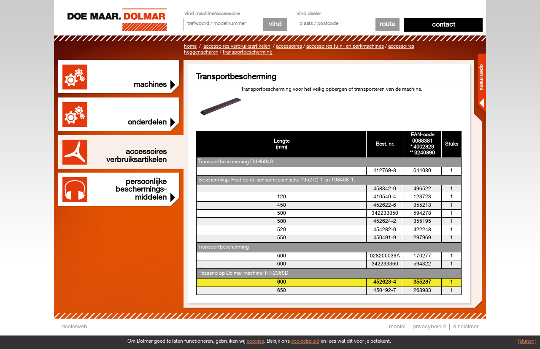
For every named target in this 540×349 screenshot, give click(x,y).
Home (190, 46)
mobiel (397, 326)
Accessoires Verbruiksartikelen (236, 46)
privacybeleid (429, 326)
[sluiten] (527, 341)
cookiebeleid (305, 341)
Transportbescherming (248, 52)
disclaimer (465, 326)
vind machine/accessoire (212, 13)
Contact (443, 25)
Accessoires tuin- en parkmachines (345, 46)
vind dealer (309, 13)
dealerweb (74, 326)
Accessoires (289, 46)
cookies (255, 341)
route (387, 24)
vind (275, 24)
